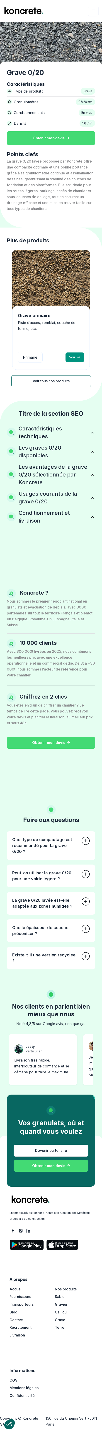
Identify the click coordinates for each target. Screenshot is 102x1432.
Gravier (61, 1304)
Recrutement (21, 1327)
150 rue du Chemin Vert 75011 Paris (71, 1421)
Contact (16, 1320)
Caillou (61, 1312)
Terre (59, 1327)
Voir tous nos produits (51, 381)
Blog (13, 1312)
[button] (93, 11)
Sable (60, 1296)
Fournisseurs (20, 1296)
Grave (60, 1320)
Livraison (17, 1335)
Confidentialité (22, 1395)
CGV (13, 1380)
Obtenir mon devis (51, 138)
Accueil (16, 1289)
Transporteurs (22, 1304)
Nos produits (66, 1289)
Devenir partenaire (51, 1150)
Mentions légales (24, 1387)
